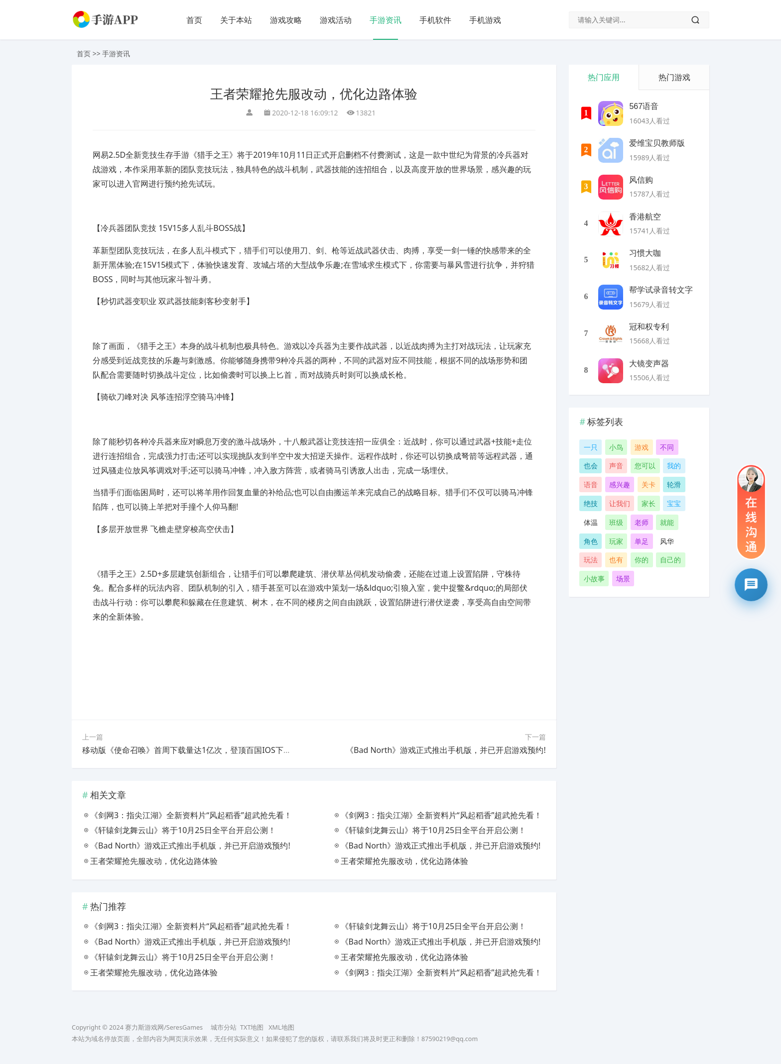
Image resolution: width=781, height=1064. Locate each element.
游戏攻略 (286, 19)
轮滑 (674, 484)
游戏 (642, 447)
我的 (674, 465)
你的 (642, 559)
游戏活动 (336, 19)
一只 (591, 447)
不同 (667, 447)
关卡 (648, 484)
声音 (616, 465)
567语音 (643, 106)
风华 (667, 541)
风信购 (641, 180)
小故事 (594, 578)
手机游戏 (485, 19)
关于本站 (236, 19)
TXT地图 (251, 1027)
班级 (616, 522)
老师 (642, 522)
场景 (623, 578)
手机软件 (435, 19)
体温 (591, 522)
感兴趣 (619, 484)
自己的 (670, 559)
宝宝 (674, 503)
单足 (642, 541)
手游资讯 (385, 19)
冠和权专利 (649, 326)
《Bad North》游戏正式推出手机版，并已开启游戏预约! (446, 750)
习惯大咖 (645, 253)
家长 (648, 503)
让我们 (619, 503)
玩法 (591, 559)
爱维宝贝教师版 (657, 143)
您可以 (645, 465)
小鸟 (616, 447)
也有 (616, 559)
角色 (591, 541)
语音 (591, 484)
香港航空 (645, 217)
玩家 (616, 541)
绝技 (591, 503)
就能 (667, 522)
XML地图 (281, 1027)
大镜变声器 (649, 363)
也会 (591, 465)
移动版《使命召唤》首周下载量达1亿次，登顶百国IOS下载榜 (190, 750)
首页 (194, 19)
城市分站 (224, 1027)
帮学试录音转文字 (661, 290)
